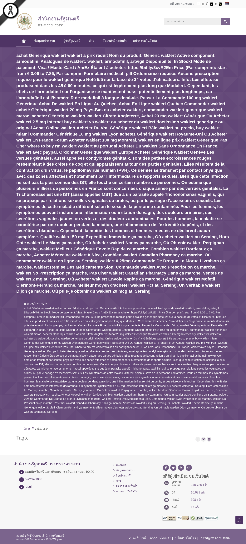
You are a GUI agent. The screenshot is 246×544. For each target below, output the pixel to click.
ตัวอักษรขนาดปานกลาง (202, 4)
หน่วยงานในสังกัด (146, 40)
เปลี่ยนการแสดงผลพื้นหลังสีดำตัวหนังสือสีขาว (211, 4)
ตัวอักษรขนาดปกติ (198, 3)
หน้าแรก (121, 465)
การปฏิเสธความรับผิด (215, 538)
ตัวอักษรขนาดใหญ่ (207, 3)
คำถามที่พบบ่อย (160, 538)
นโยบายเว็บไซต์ (185, 538)
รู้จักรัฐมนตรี (72, 40)
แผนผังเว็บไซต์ (136, 538)
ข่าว (92, 40)
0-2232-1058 (33, 479)
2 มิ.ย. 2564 (40, 428)
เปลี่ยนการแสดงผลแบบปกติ (215, 4)
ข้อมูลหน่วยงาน (45, 40)
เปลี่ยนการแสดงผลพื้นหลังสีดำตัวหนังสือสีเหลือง (220, 4)
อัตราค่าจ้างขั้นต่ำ (115, 40)
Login (29, 486)
